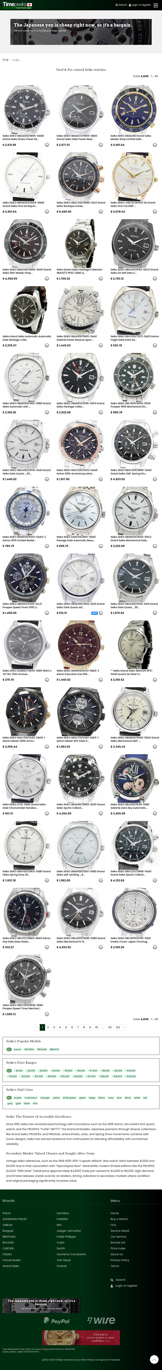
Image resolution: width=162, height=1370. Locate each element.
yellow (56, 1097)
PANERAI (62, 1219)
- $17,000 (91, 1076)
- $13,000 (38, 1076)
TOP (6, 60)
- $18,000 (104, 1076)
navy (111, 1097)
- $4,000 (55, 1070)
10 (96, 1027)
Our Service (118, 1237)
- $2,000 (30, 1070)
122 (118, 1027)
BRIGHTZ (54, 1049)
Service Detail (120, 1231)
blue (119, 1097)
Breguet (8, 1231)
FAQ (113, 1225)
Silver (27, 1103)
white (137, 1097)
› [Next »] (124, 1027)
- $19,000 (117, 1076)
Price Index (118, 1248)
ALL (9, 1049)
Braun (101, 1097)
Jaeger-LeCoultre (69, 1231)
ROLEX (7, 1213)
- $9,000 (117, 1070)
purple (17, 1097)
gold (18, 1103)
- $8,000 (105, 1070)
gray (10, 1103)
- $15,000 (64, 1076)
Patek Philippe (66, 1237)
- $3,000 (42, 1070)
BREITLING (9, 1237)
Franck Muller (12, 1260)
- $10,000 (130, 1070)
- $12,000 (25, 1076)
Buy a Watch (119, 1219)
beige (92, 1097)
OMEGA (8, 1225)
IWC (59, 1225)
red (145, 1097)
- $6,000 (80, 1070)
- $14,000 (51, 1076)
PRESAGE (42, 1049)
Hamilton (63, 1213)
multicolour (31, 1097)
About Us (117, 1254)
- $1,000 (18, 1070)
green (82, 1097)
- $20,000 (130, 1076)
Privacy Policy (120, 1260)
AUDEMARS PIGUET (15, 1219)
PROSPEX (29, 1049)
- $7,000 (92, 1070)
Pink (35, 1103)
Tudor (61, 1243)
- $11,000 (12, 1076)
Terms (115, 1266)
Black (128, 1097)
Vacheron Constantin (71, 1254)
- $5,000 (67, 1070)
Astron (17, 1049)
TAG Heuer (64, 1260)
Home (115, 1213)
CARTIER (8, 1248)
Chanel (62, 1266)
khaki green (69, 1097)
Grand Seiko (11, 1266)
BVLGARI (8, 1243)
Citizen (7, 1254)
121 (110, 1027)
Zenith (61, 1248)
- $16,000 (78, 1076)
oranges (45, 1097)
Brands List (118, 1243)
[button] (47, 145)
